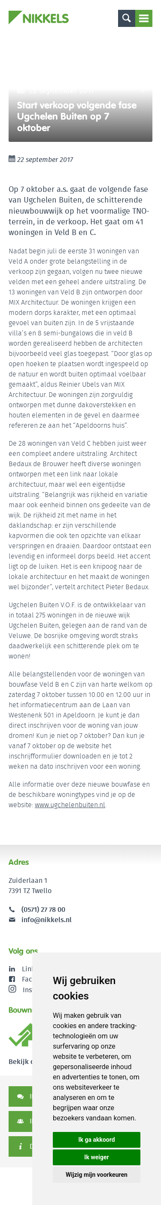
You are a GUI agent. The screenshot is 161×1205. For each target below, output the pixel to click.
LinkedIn (35, 969)
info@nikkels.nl (40, 920)
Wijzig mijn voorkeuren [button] (97, 1174)
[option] (80, 88)
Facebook (37, 979)
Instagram (31, 990)
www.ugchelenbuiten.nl (70, 805)
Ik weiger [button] (96, 1157)
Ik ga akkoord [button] (96, 1139)
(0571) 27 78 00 (43, 909)
